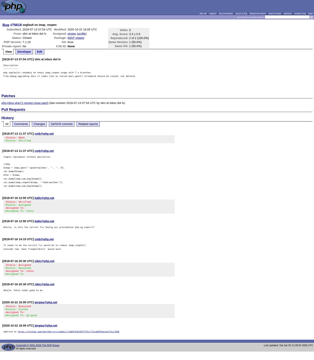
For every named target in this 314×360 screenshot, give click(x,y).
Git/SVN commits (62, 124)
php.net (203, 13)
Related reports (88, 124)
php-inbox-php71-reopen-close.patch (24, 103)
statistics (288, 13)
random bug (300, 13)
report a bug (241, 13)
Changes (39, 124)
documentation (226, 13)
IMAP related (75, 37)
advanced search (258, 13)
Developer (24, 51)
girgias (71, 33)
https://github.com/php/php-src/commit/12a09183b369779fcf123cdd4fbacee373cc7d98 (68, 340)
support (212, 13)
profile (82, 33)
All (6, 124)
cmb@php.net (44, 133)
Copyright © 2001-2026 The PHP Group (37, 353)
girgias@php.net (46, 308)
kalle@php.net (44, 199)
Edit (39, 51)
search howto (274, 13)
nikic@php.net (44, 264)
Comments (21, 124)
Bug (6, 25)
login (310, 13)
